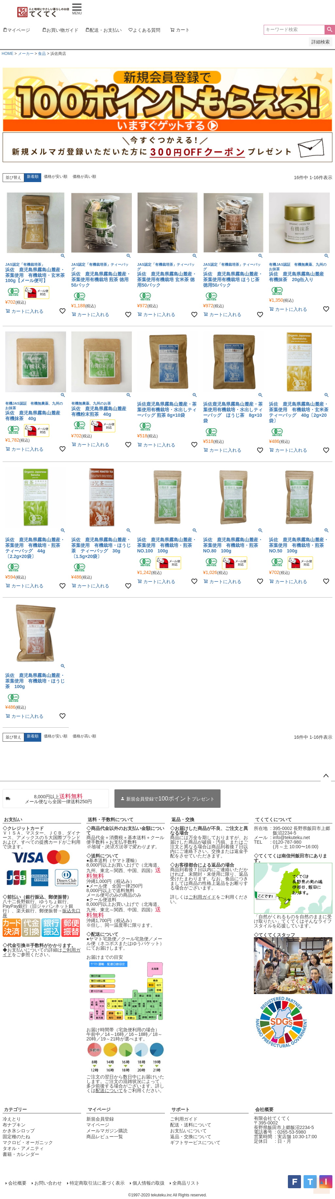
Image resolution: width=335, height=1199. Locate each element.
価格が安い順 (55, 176)
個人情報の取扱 (148, 1183)
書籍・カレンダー (21, 1154)
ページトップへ (326, 776)
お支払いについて (188, 1130)
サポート (180, 1109)
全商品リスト (186, 1183)
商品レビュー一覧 (104, 1136)
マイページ (99, 1109)
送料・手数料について (110, 819)
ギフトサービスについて (195, 1142)
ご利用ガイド (202, 897)
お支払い (13, 819)
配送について (109, 1090)
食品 (42, 53)
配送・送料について (190, 1124)
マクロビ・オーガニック (28, 1142)
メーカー (26, 53)
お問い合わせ (48, 1183)
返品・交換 (182, 819)
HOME (7, 53)
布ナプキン (14, 1124)
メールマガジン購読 (107, 1130)
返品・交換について (190, 1136)
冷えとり (12, 1119)
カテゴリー (15, 1109)
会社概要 (264, 1109)
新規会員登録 (100, 1119)
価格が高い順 (84, 176)
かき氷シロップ (19, 1130)
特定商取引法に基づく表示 (96, 1183)
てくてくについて (273, 819)
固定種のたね (16, 1136)
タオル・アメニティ (23, 1148)
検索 (330, 29)
